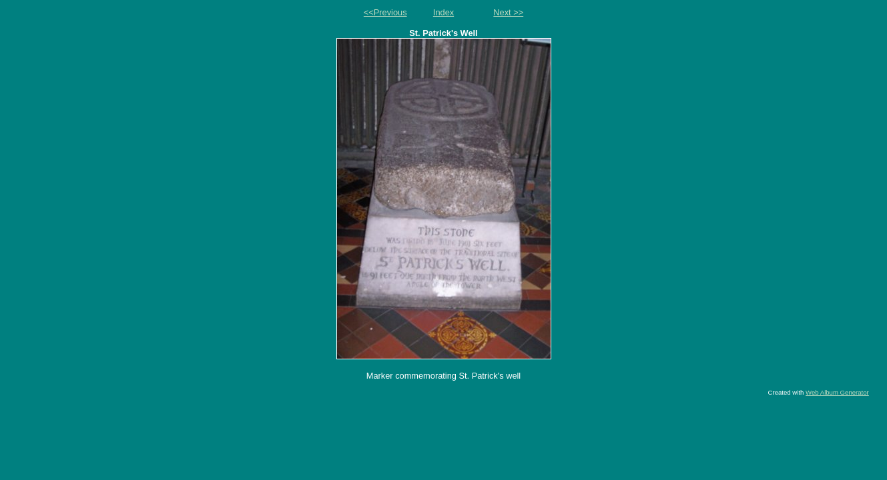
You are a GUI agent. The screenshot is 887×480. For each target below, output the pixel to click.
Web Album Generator (837, 392)
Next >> (508, 12)
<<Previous (385, 12)
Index (443, 12)
